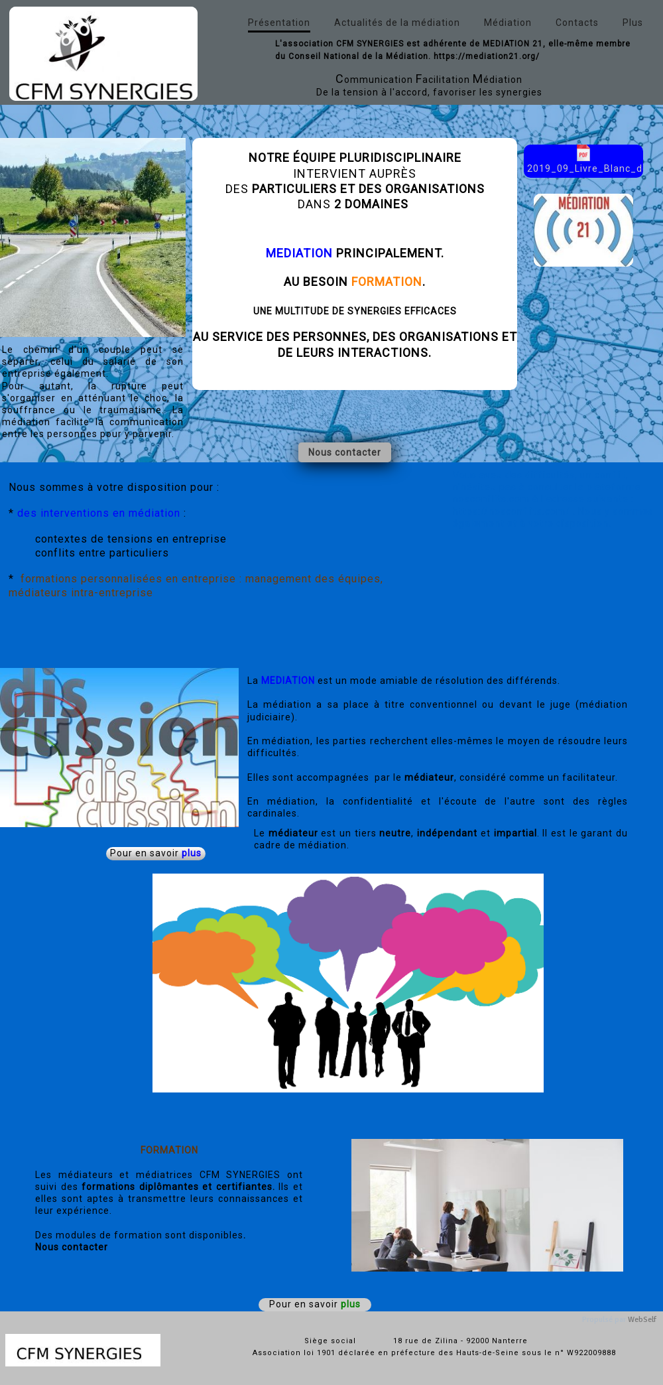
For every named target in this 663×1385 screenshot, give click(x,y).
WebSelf (642, 1320)
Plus (633, 22)
